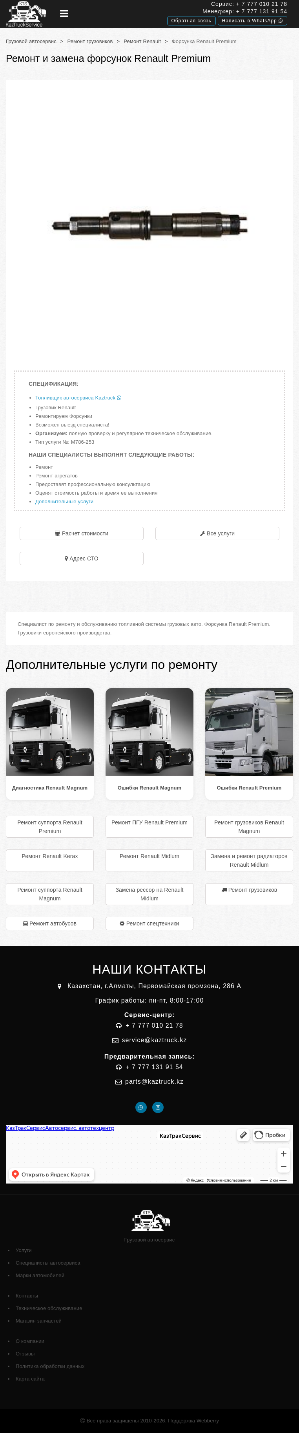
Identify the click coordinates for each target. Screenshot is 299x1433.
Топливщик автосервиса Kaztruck (78, 398)
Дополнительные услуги (64, 501)
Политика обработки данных (50, 1366)
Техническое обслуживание (49, 1308)
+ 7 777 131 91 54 (261, 11)
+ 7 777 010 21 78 (261, 4)
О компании (30, 1341)
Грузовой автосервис (31, 41)
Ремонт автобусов (53, 923)
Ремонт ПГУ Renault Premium (149, 822)
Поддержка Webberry (193, 1421)
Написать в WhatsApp (252, 20)
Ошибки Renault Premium (249, 788)
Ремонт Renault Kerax (50, 856)
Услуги (24, 1250)
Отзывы (25, 1354)
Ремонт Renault (142, 41)
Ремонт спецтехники (152, 923)
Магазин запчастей (39, 1321)
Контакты (27, 1296)
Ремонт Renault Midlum (149, 856)
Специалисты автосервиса (48, 1263)
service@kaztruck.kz (154, 1040)
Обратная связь (191, 20)
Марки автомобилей (40, 1275)
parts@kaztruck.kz (154, 1081)
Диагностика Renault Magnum (50, 788)
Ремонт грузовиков (90, 41)
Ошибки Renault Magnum (150, 788)
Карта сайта (30, 1379)
